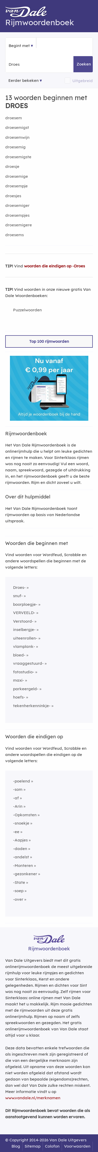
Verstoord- (23, 621)
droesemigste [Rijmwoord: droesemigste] (18, 156)
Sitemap (33, 1146)
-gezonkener (25, 873)
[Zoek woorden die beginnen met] (34, 64)
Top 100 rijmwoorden (49, 341)
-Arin (17, 806)
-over (18, 899)
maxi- (18, 680)
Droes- (19, 587)
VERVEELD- (24, 612)
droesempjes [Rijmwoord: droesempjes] (17, 215)
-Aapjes (20, 840)
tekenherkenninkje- (31, 705)
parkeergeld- (25, 688)
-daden (20, 848)
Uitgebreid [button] (82, 80)
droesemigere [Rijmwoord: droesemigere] (18, 224)
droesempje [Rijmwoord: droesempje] (16, 185)
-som (17, 789)
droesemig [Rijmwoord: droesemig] (15, 146)
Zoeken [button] (84, 64)
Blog (15, 1146)
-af (16, 797)
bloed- (19, 655)
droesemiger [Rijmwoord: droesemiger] (17, 205)
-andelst (21, 856)
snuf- (18, 595)
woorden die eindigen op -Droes (54, 266)
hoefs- (19, 697)
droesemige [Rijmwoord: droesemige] (16, 176)
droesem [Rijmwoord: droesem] (13, 117)
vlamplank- (24, 646)
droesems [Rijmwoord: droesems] (14, 234)
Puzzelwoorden (27, 309)
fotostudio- (23, 671)
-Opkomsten (25, 814)
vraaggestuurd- (28, 663)
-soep (18, 890)
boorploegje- (25, 604)
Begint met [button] (19, 45)
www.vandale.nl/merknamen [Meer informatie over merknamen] (32, 1097)
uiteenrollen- (25, 638)
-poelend (21, 781)
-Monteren (23, 865)
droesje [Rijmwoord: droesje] (12, 166)
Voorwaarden (77, 1146)
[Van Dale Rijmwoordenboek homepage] (28, 13)
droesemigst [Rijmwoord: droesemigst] (17, 127)
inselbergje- (24, 629)
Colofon (52, 1146)
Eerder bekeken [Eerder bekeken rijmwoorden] (23, 80)
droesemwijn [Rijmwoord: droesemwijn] (17, 137)
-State (19, 882)
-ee (16, 831)
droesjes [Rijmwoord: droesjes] (13, 195)
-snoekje (21, 823)
